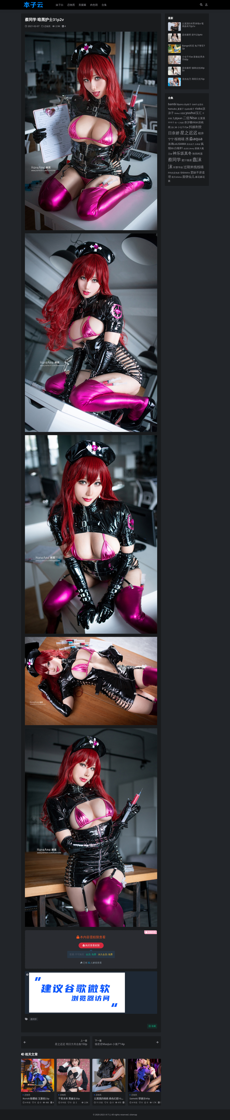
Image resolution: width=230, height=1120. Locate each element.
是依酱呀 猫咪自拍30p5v (193, 69)
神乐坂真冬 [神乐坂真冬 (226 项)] (182, 153)
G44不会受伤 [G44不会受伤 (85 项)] (197, 104)
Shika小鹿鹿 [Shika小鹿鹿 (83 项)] (179, 113)
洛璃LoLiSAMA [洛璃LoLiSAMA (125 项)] (177, 144)
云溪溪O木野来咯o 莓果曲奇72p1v (193, 25)
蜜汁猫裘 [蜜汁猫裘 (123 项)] (187, 160)
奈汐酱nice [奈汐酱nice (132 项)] (191, 122)
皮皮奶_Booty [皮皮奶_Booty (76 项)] (189, 148)
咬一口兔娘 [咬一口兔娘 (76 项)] (179, 122)
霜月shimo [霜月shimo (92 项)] (177, 177)
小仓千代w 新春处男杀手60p (193, 58)
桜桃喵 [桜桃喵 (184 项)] (179, 139)
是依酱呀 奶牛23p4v (192, 34)
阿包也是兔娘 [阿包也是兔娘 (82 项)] (174, 173)
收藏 (152, 1026)
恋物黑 (47, 26)
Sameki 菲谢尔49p (140, 1098)
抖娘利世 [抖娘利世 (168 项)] (195, 127)
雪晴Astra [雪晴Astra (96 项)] (185, 172)
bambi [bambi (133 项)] (172, 104)
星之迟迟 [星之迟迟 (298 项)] (188, 133)
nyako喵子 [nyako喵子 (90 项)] (189, 108)
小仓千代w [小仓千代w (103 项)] (183, 127)
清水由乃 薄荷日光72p (193, 78)
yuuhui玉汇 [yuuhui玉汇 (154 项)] (193, 113)
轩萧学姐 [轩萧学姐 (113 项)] (178, 167)
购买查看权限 (91, 945)
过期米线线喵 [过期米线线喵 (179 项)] (194, 166)
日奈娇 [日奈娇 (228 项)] (174, 132)
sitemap (133, 1114)
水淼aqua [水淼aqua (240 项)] (194, 138)
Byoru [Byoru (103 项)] (180, 104)
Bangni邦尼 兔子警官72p (193, 47)
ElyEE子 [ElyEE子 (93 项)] (187, 104)
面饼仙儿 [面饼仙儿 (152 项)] (188, 177)
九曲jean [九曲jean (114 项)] (177, 118)
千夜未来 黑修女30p (69, 1098)
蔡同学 (34, 1019)
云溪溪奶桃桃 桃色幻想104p (108, 1100)
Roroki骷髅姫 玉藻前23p (36, 1098)
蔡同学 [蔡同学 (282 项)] (174, 159)
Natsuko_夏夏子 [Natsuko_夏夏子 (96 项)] (176, 108)
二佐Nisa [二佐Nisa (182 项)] (190, 117)
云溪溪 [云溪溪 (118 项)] (201, 118)
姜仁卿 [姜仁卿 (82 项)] (174, 127)
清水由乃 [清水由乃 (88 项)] (190, 144)
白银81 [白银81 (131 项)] (178, 148)
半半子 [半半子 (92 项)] (171, 122)
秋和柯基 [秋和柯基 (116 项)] (197, 153)
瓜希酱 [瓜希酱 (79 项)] (197, 144)
